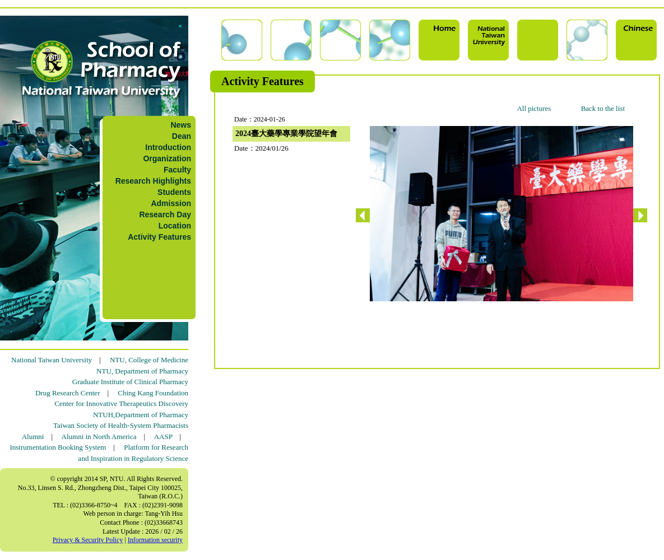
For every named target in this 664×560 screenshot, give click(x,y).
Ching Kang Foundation (153, 393)
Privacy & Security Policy (88, 540)
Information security (155, 540)
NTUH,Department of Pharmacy (140, 414)
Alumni (33, 436)
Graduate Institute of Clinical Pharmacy (130, 381)
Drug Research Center (67, 393)
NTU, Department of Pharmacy (142, 371)
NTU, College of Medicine (149, 360)
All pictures (534, 108)
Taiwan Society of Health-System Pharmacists (120, 425)
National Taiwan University (51, 360)
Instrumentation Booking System (58, 447)
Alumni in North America (99, 436)
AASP (163, 436)
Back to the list (603, 108)
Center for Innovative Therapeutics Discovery (121, 403)
